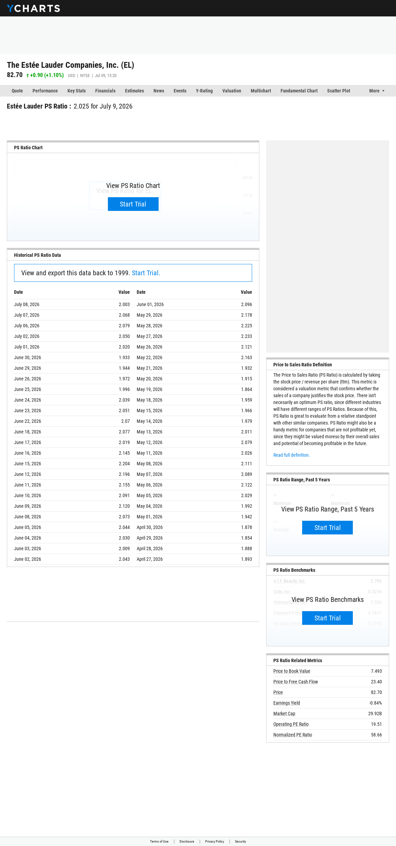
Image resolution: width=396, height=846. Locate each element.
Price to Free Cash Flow (295, 681)
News (158, 90)
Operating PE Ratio (291, 724)
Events (180, 90)
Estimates (134, 90)
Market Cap (284, 713)
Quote (17, 90)
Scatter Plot (338, 90)
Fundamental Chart (299, 90)
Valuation (231, 90)
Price (278, 692)
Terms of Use (159, 841)
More (374, 90)
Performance (45, 90)
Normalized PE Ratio (292, 734)
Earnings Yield (286, 703)
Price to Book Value (291, 671)
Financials (105, 90)
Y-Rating (204, 90)
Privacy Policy (214, 841)
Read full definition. (291, 455)
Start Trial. (146, 273)
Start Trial (133, 204)
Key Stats (76, 90)
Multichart (261, 90)
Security (240, 841)
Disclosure (187, 841)
